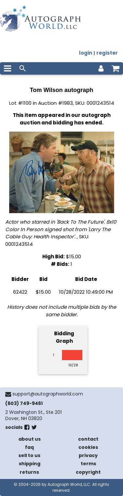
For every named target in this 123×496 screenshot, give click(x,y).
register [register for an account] (107, 52)
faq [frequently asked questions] (29, 447)
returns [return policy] (29, 472)
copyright (88, 472)
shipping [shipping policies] (29, 463)
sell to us (29, 455)
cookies (88, 447)
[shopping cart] (115, 68)
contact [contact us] (88, 439)
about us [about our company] (29, 439)
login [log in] (85, 52)
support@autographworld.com (47, 394)
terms (88, 463)
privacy (88, 455)
